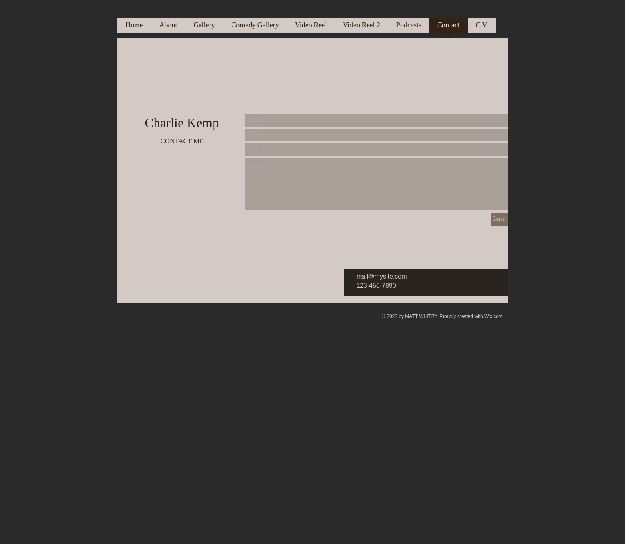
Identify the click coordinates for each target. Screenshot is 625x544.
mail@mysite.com (381, 276)
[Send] (499, 219)
